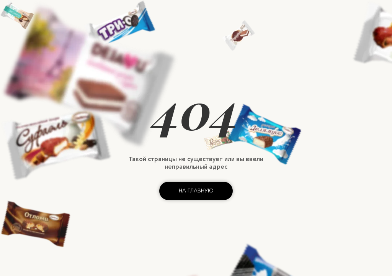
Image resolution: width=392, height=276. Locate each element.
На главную (196, 190)
